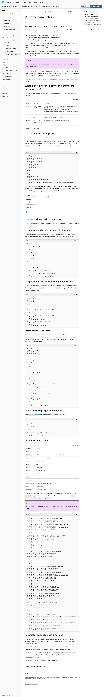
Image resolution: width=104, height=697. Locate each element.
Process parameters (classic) (34, 66)
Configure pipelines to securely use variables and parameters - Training (42, 675)
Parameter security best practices (93, 24)
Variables (46, 103)
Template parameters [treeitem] (11, 48)
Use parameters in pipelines (91, 18)
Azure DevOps (39, 11)
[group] (52, 573)
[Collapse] (19, 10)
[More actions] (77, 12)
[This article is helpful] (97, 30)
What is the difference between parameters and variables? (92, 15)
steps (44, 470)
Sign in (100, 2)
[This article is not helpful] (99, 30)
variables (64, 53)
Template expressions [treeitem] (11, 51)
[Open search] (96, 2)
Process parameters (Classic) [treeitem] (12, 57)
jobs (44, 477)
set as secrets (51, 127)
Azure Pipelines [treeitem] (6, 20)
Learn (26, 11)
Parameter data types (90, 22)
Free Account (85, 6)
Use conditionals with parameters (93, 20)
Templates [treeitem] (8, 45)
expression (38, 414)
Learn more (58, 660)
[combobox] (11, 14)
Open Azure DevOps (96, 6)
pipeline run (43, 55)
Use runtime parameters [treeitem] (11, 54)
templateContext (31, 79)
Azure (31, 11)
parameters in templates (40, 43)
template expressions (55, 40)
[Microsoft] (3, 2)
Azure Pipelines (48, 11)
